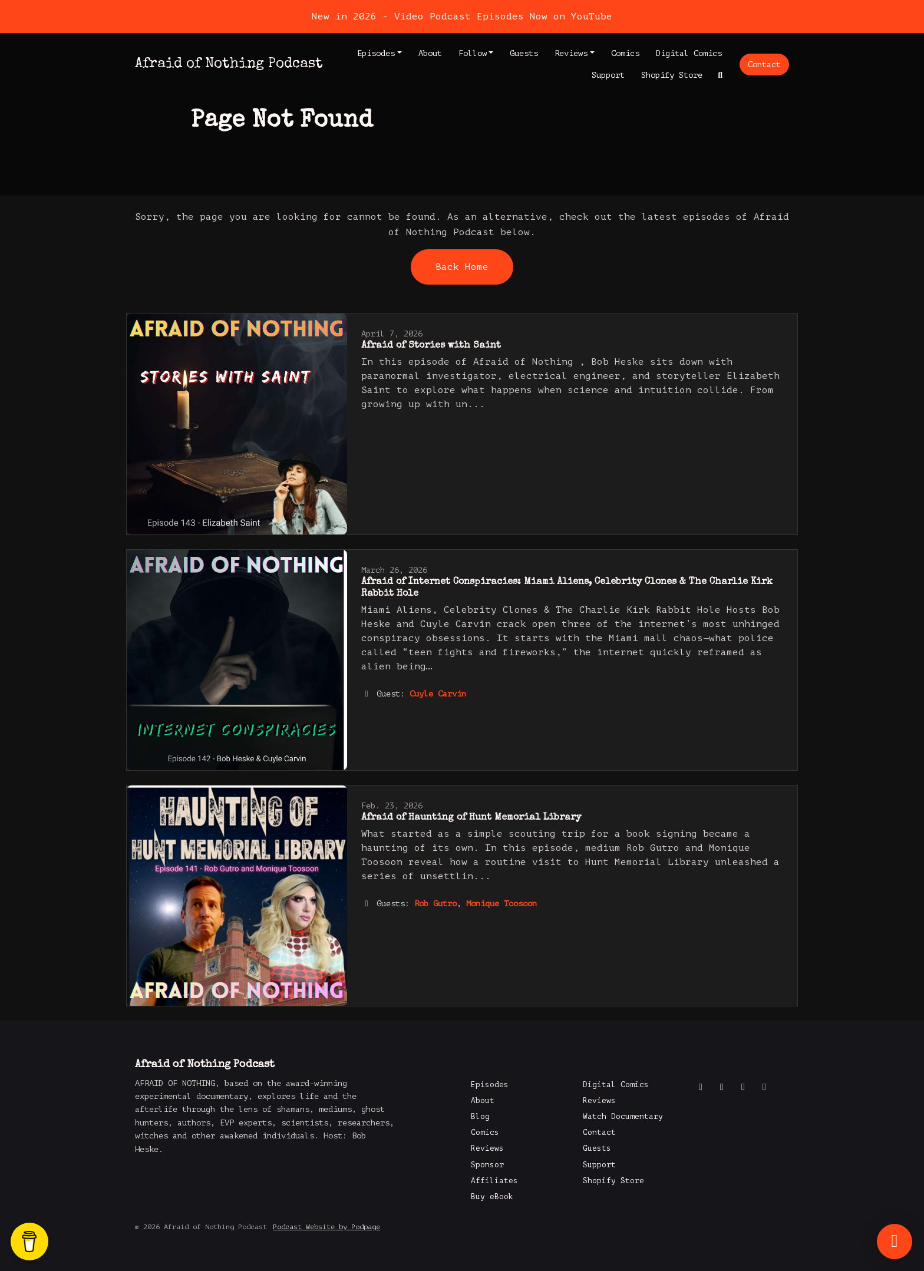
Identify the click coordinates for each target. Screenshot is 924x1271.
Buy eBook (492, 1197)
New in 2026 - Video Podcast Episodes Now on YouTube (462, 16)
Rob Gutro (435, 903)
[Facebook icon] (701, 1087)
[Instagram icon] (743, 1087)
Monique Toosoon (501, 903)
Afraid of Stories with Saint (431, 346)
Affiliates (494, 1181)
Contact (764, 64)
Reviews (571, 53)
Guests (524, 53)
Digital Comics (689, 53)
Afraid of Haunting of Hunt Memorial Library (471, 818)
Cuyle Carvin (438, 693)
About (430, 53)
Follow (472, 53)
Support (608, 75)
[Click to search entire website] (721, 75)
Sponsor (487, 1165)
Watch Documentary (623, 1116)
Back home (462, 267)
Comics (625, 53)
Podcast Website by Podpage (326, 1227)
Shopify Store (671, 75)
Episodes (376, 53)
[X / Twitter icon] (722, 1087)
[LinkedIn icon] (764, 1087)
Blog (480, 1116)
